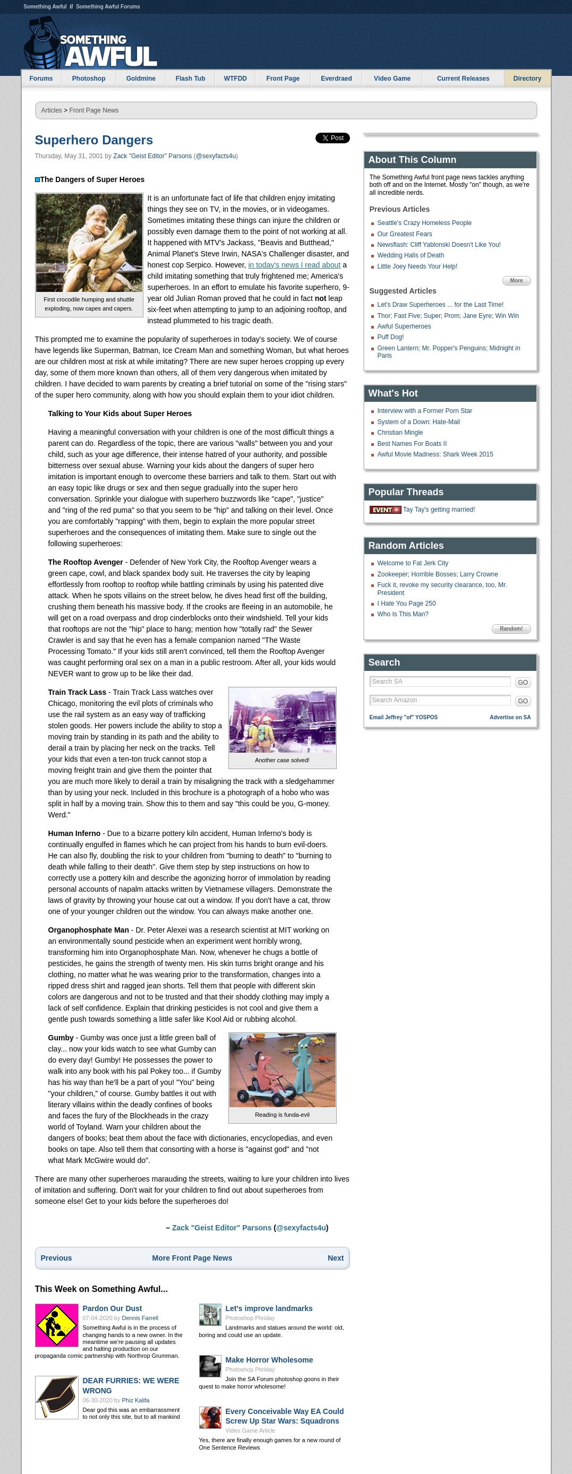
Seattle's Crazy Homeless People (425, 223)
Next (336, 1258)
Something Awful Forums (108, 7)
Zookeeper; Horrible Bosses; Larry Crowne (438, 574)
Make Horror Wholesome (269, 1360)
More (516, 280)
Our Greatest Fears (405, 234)
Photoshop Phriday (250, 1318)
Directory (528, 78)
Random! (511, 629)
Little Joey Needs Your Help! (418, 266)
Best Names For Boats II (412, 443)
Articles (51, 110)
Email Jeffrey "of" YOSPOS (404, 717)
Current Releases (463, 78)
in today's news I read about (294, 265)
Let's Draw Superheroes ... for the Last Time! (441, 304)
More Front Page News (192, 1258)
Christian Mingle (400, 432)
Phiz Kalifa (136, 1400)
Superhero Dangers (94, 140)
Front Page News (94, 110)
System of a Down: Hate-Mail (419, 422)
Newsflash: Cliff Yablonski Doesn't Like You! (439, 244)
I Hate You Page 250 (407, 603)
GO (523, 682)
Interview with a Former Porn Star (425, 411)
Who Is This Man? (403, 614)
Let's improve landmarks (269, 1308)
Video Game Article (251, 1430)
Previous (56, 1258)
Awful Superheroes (404, 326)
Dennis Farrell (140, 1318)
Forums (41, 78)
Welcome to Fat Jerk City (413, 563)
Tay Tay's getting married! (439, 509)
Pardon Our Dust (112, 1308)
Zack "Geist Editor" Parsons (152, 156)
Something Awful (45, 7)
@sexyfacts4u (216, 156)
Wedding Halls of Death (411, 255)
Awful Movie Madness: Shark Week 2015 (435, 454)
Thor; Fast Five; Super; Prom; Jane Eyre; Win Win (448, 316)
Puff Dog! (391, 337)
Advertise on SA (510, 717)
